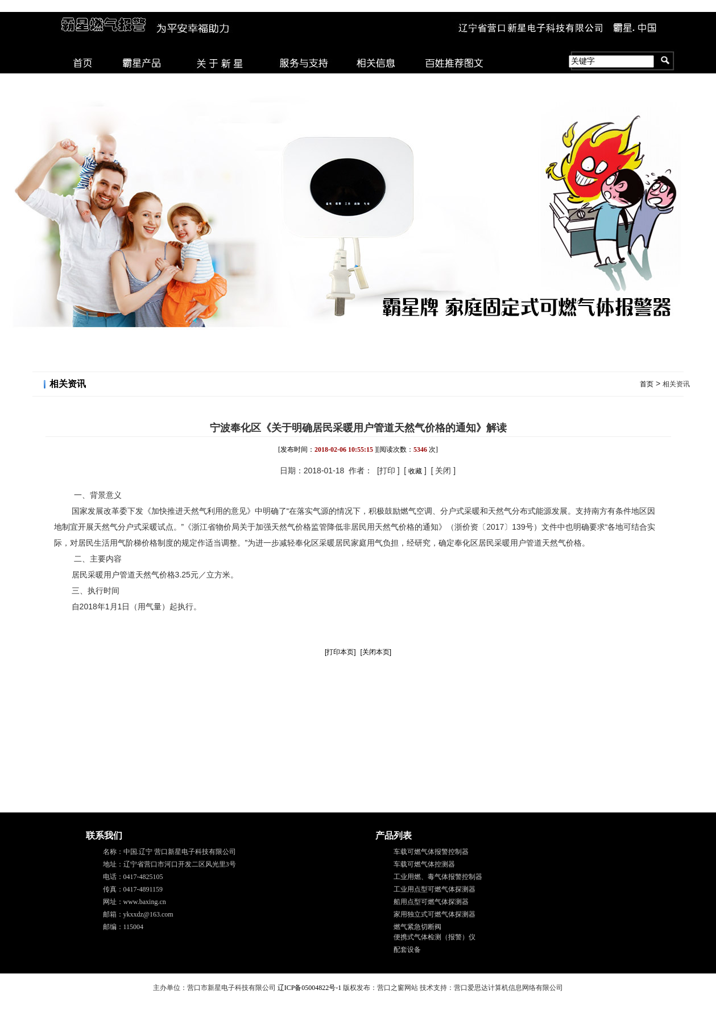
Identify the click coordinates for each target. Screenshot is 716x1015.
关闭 (443, 470)
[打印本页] (340, 652)
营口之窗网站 (397, 988)
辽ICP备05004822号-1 (310, 988)
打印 (387, 470)
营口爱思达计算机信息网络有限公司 (508, 988)
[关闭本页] (375, 652)
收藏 (415, 471)
